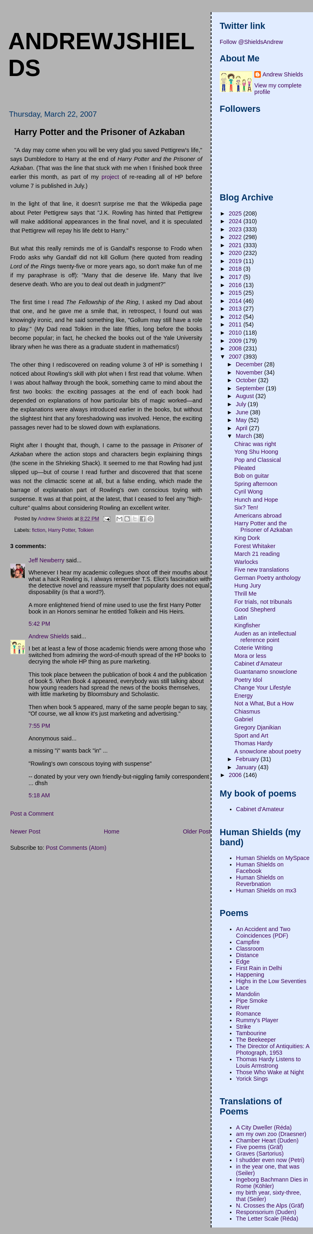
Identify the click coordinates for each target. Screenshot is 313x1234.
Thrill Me (245, 593)
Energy (243, 695)
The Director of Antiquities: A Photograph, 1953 (272, 1049)
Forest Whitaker (255, 546)
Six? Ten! (246, 507)
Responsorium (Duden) (266, 1212)
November (250, 372)
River (242, 1007)
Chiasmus (247, 711)
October (247, 380)
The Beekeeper (256, 1039)
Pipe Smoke (251, 1000)
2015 (236, 292)
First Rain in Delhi (259, 968)
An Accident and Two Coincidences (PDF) (263, 932)
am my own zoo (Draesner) (271, 1134)
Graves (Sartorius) (260, 1153)
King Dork (247, 538)
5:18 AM (39, 795)
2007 (236, 356)
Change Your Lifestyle (262, 687)
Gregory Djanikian (257, 727)
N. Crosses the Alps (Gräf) (270, 1205)
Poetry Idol (248, 680)
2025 (236, 213)
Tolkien (86, 530)
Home (111, 831)
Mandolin (248, 994)
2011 (236, 324)
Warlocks (246, 562)
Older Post (197, 831)
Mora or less (250, 656)
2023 (236, 229)
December (250, 364)
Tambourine (251, 1033)
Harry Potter (61, 530)
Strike (243, 1026)
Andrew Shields (49, 636)
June (243, 412)
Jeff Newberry (46, 560)
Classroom (250, 948)
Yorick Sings (252, 1078)
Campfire (248, 942)
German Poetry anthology (267, 578)
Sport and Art (251, 735)
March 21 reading (257, 554)
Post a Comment (31, 813)
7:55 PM (39, 726)
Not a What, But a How (263, 703)
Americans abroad (258, 515)
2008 (236, 348)
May (242, 420)
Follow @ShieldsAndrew (251, 42)
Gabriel (243, 719)
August (245, 396)
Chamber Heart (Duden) (267, 1140)
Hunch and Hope (256, 499)
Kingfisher (247, 625)
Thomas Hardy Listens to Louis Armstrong (268, 1062)
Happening (250, 974)
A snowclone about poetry (267, 751)
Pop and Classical (257, 460)
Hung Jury (247, 585)
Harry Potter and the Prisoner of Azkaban (263, 526)
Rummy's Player (257, 1020)
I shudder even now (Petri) (270, 1160)
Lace (242, 987)
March (244, 436)
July (241, 404)
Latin (240, 617)
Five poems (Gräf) (259, 1147)
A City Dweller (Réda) (264, 1127)
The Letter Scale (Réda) (267, 1218)
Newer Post (25, 831)
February (248, 759)
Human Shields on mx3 (266, 890)
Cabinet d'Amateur (258, 663)
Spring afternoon (256, 484)
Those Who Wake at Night (270, 1072)
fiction (39, 530)
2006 (236, 775)
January (247, 767)
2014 (236, 301)
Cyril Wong (248, 491)
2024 (236, 221)
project (110, 177)
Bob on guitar (251, 475)
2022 (236, 237)
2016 (236, 285)
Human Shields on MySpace (272, 858)
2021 (236, 245)
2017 (236, 277)
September (251, 388)
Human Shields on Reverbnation (260, 880)
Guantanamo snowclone (265, 671)
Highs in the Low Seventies (271, 981)
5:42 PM (39, 623)
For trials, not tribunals (263, 602)
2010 (236, 332)
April (242, 428)
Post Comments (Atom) (76, 847)
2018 (236, 269)
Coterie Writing (253, 647)
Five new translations (261, 569)
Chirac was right (255, 444)
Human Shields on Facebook (260, 867)
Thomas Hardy (253, 743)
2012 (236, 316)
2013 (236, 308)
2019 (236, 261)
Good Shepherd (255, 609)
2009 (236, 340)
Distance (247, 955)
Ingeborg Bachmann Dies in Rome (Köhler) (272, 1182)
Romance (248, 1013)
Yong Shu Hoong (256, 451)
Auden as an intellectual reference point (265, 636)
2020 (236, 253)
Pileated (245, 468)
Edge (242, 961)
